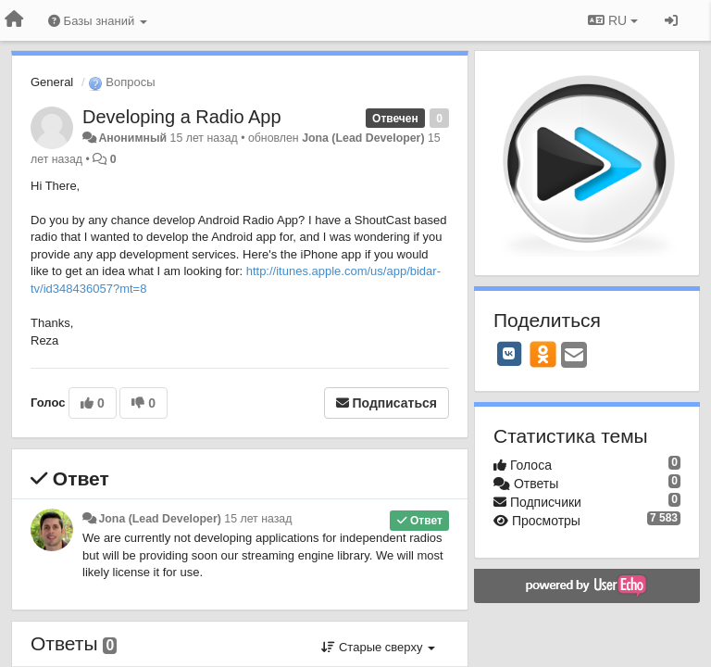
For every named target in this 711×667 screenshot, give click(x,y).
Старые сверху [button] (378, 647)
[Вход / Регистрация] (671, 20)
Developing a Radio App (181, 117)
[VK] (509, 354)
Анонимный (132, 138)
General (52, 82)
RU (613, 20)
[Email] (574, 356)
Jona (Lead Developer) (363, 138)
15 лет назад (258, 518)
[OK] (543, 354)
